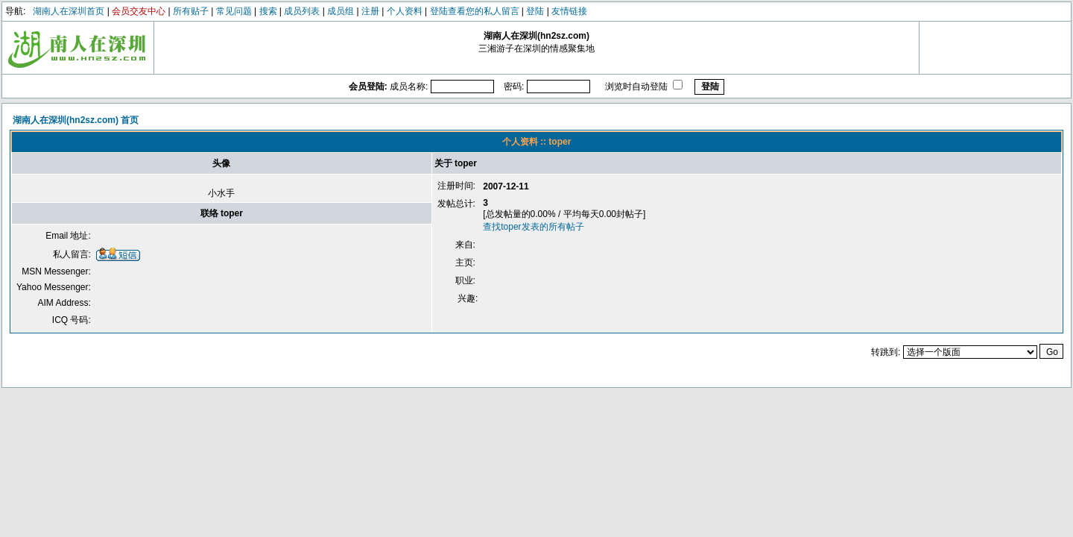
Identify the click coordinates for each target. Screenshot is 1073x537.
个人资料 (404, 11)
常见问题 (234, 11)
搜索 (268, 11)
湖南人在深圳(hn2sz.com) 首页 (76, 120)
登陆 (535, 11)
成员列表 (302, 11)
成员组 (340, 11)
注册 (370, 11)
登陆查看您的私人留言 (474, 11)
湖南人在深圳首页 (68, 11)
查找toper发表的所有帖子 (533, 227)
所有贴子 (191, 11)
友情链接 (569, 11)
